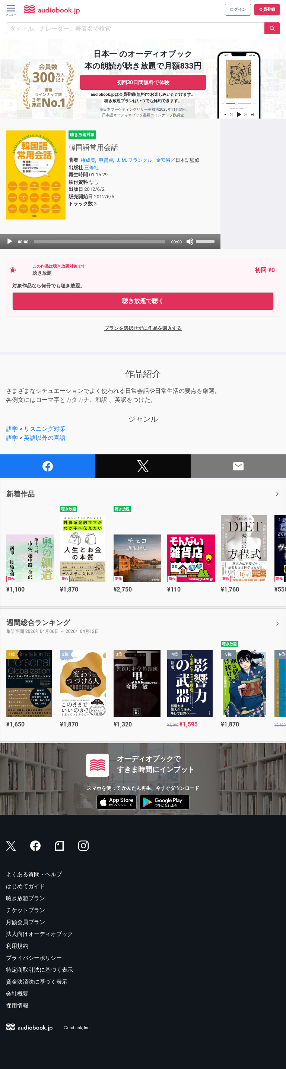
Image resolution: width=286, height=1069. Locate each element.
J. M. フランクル (135, 160)
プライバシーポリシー (34, 958)
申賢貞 (106, 160)
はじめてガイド (25, 886)
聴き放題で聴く (143, 301)
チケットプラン (25, 910)
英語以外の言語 (45, 437)
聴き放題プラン (25, 898)
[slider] (99, 241)
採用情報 (17, 1005)
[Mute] (190, 241)
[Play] (9, 241)
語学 (12, 428)
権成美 (88, 160)
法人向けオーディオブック (39, 934)
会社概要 (17, 993)
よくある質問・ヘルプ (34, 874)
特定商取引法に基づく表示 (39, 969)
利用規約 (17, 946)
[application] (110, 241)
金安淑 (163, 160)
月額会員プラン (25, 922)
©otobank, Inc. (77, 1027)
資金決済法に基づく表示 (36, 981)
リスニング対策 (45, 428)
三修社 (91, 167)
